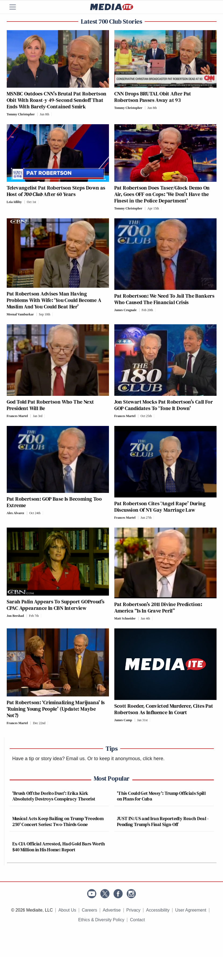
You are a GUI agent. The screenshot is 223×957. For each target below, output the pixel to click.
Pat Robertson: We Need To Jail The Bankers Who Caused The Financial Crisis (164, 299)
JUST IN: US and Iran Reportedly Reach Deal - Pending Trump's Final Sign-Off (163, 821)
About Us (67, 910)
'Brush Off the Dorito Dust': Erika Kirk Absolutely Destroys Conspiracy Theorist (53, 796)
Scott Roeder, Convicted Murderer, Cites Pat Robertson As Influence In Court (163, 709)
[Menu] (16, 7)
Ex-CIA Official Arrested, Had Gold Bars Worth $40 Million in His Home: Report (58, 846)
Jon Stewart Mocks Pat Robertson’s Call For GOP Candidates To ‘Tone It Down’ (163, 405)
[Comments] (53, 114)
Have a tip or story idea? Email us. (49, 758)
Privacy (133, 910)
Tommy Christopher (21, 114)
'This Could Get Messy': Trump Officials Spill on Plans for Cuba (161, 796)
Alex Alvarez (15, 513)
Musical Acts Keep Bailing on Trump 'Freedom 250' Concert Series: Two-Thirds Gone (58, 821)
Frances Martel (17, 416)
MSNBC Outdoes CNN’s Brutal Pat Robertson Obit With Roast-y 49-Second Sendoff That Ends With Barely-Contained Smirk (57, 100)
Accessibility (157, 910)
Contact (137, 919)
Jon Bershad (15, 616)
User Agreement (190, 910)
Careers (89, 910)
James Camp (123, 720)
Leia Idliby (14, 202)
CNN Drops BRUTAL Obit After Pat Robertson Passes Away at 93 (152, 97)
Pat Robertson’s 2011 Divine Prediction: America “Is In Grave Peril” (158, 607)
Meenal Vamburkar (20, 314)
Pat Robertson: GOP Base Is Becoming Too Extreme (54, 502)
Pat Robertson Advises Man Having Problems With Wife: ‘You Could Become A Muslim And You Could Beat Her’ (54, 300)
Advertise (112, 910)
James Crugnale (125, 310)
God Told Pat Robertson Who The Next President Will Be (50, 405)
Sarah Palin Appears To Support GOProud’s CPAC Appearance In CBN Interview (56, 605)
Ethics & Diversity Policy (101, 919)
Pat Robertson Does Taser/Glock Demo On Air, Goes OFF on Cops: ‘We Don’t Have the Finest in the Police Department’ (162, 194)
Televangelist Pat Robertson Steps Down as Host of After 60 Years (56, 191)
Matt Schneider (125, 618)
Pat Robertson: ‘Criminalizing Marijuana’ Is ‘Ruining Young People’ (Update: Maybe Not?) (56, 709)
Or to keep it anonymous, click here (125, 758)
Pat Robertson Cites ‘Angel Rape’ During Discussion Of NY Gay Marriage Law (160, 507)
